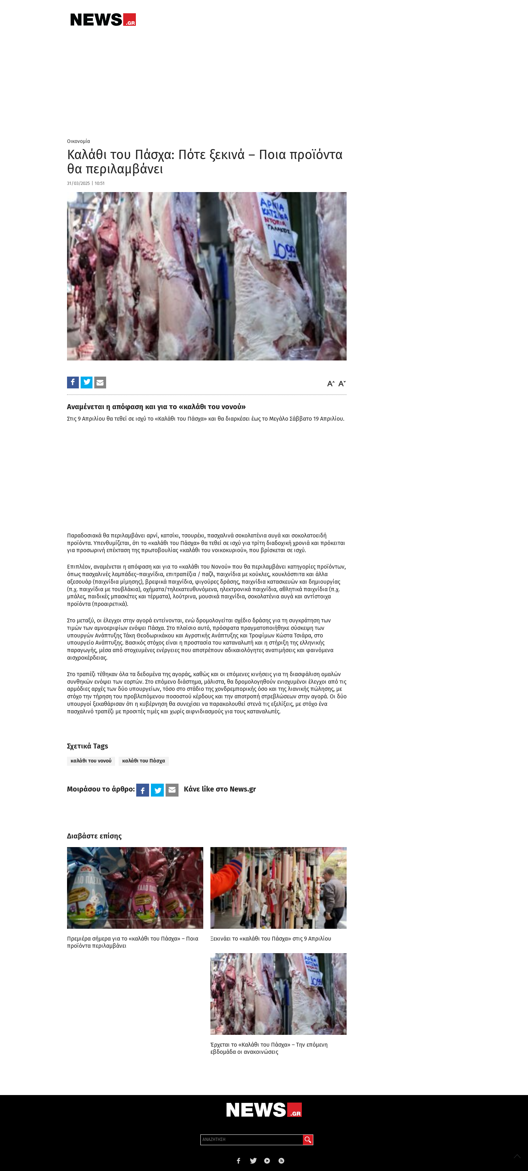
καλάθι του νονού (91, 761)
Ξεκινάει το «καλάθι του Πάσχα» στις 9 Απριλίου (270, 938)
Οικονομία (78, 141)
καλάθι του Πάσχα (143, 761)
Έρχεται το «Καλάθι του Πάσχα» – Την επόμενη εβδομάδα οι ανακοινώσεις (269, 1048)
